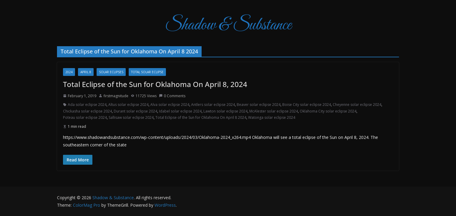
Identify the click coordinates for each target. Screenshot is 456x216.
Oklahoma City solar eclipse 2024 (328, 111)
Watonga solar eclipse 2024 (271, 117)
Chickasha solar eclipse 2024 (87, 111)
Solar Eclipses (111, 72)
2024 (69, 72)
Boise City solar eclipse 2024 (306, 104)
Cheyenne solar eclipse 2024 (357, 104)
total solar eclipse (147, 72)
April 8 (85, 72)
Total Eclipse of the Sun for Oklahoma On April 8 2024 (200, 117)
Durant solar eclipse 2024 (135, 111)
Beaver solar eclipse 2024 (258, 104)
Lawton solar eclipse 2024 (225, 111)
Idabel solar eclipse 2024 (180, 111)
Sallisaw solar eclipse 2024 (131, 117)
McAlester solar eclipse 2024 (273, 111)
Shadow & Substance (228, 25)
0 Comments (172, 95)
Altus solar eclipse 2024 (128, 104)
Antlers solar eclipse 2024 (213, 104)
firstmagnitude (116, 95)
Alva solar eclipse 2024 (169, 104)
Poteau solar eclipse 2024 (85, 117)
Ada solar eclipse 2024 (87, 104)
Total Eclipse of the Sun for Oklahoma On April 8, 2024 (155, 84)
